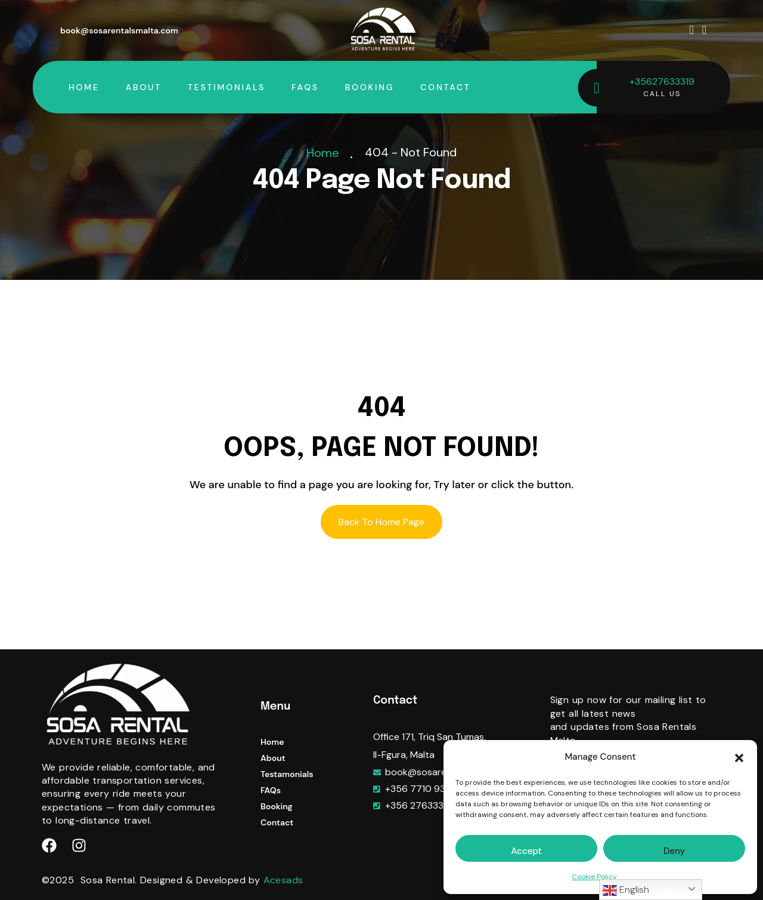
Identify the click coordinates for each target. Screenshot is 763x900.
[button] (739, 757)
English (626, 890)
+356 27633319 (418, 805)
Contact (445, 87)
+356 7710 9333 (420, 788)
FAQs (305, 87)
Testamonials (287, 774)
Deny (674, 851)
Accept (526, 851)
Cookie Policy (594, 876)
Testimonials (226, 87)
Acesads (283, 880)
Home (84, 87)
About (144, 87)
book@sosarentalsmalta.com (119, 30)
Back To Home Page (381, 522)
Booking (369, 87)
